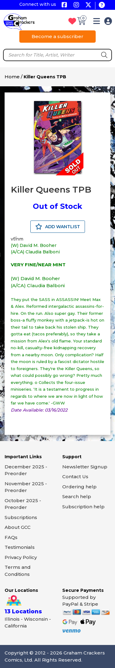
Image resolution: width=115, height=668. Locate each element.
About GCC (18, 527)
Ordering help (79, 487)
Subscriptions (21, 517)
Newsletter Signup (84, 467)
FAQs (11, 537)
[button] (96, 22)
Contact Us (75, 476)
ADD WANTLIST (57, 227)
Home (12, 77)
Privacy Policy (21, 557)
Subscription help (83, 507)
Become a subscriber (57, 36)
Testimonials (20, 547)
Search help (76, 496)
